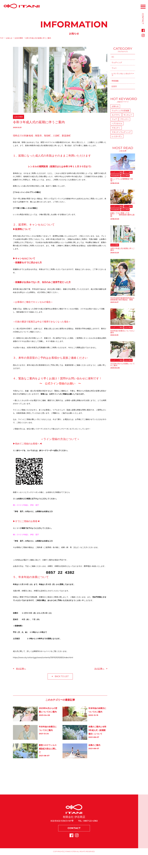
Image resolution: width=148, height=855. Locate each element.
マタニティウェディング (121, 132)
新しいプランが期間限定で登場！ (121, 180)
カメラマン (116, 115)
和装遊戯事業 (115, 175)
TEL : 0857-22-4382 (88, 821)
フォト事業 (128, 172)
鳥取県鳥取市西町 (62, 821)
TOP (1, 38)
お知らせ (9, 38)
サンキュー (128, 115)
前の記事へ (21, 668)
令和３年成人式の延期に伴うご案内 (122, 249)
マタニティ (116, 128)
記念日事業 (19, 38)
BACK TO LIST (62, 676)
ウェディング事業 (117, 172)
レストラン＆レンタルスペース (123, 74)
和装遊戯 (115, 81)
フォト (114, 68)
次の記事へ (99, 668)
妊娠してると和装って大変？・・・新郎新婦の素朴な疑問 (122, 215)
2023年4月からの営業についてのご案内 (122, 364)
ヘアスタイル (117, 123)
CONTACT (74, 828)
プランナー (124, 119)
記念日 (114, 86)
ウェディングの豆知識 (120, 110)
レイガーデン (117, 136)
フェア (114, 119)
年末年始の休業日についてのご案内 (122, 332)
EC (113, 57)
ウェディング (117, 62)
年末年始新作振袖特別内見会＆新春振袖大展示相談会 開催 (122, 299)
